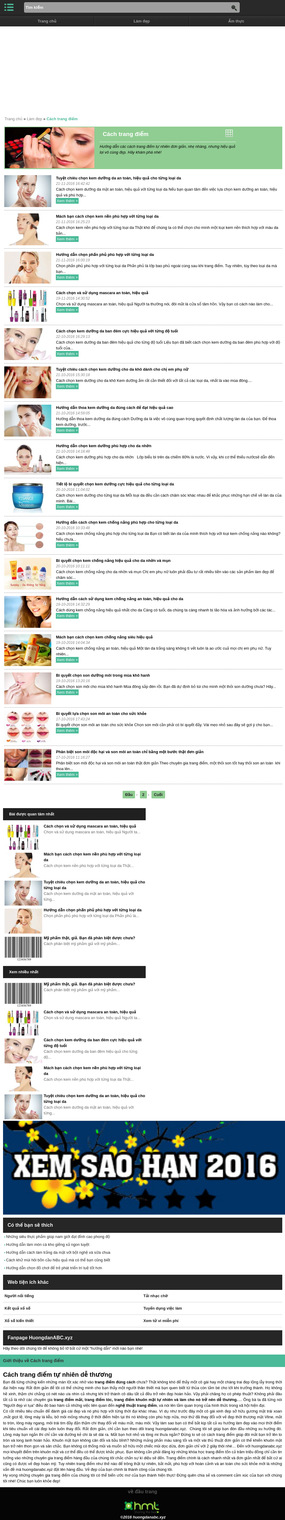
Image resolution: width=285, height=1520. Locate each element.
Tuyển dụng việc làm (163, 1308)
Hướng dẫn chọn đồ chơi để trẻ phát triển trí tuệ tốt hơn (54, 1268)
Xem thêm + (67, 201)
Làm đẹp (142, 21)
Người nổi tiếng (19, 1296)
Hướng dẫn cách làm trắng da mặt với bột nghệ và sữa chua (58, 1252)
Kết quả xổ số (17, 1308)
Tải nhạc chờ (156, 1296)
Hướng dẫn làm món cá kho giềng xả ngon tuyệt (47, 1244)
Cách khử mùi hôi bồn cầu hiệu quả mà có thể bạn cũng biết (58, 1260)
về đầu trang (142, 1491)
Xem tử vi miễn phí (161, 1320)
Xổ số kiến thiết (19, 1320)
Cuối (158, 794)
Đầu (129, 794)
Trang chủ (47, 21)
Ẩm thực (236, 21)
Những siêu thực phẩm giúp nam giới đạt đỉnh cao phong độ (58, 1236)
